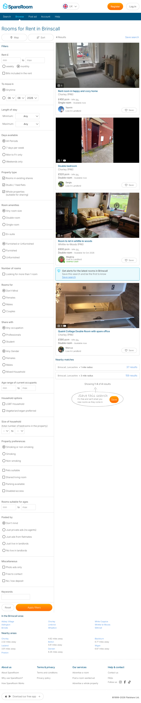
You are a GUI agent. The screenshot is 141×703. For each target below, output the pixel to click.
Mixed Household (15, 371)
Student (10, 341)
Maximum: (8, 123)
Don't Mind (12, 290)
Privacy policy (44, 678)
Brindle (5, 628)
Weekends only (14, 161)
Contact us (113, 672)
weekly (10, 66)
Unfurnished (13, 257)
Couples (10, 311)
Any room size (14, 210)
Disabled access (15, 490)
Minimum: (8, 115)
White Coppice (101, 621)
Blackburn (99, 638)
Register (115, 6)
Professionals (13, 334)
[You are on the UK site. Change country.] (70, 6)
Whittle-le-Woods (102, 624)
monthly (25, 66)
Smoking (11, 453)
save (114, 399)
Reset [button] (8, 607)
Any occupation (14, 327)
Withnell (98, 628)
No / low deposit (14, 580)
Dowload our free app (22, 696)
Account (45, 16)
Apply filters (34, 607)
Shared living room (16, 477)
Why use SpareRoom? (12, 678)
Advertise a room (80, 672)
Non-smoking (13, 460)
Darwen (51, 648)
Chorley (51, 621)
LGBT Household (15, 403)
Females (10, 297)
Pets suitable (13, 470)
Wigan (97, 645)
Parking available (15, 483)
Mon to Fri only (14, 154)
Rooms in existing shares (19, 178)
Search (7, 16)
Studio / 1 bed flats (16, 184)
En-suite (10, 234)
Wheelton (52, 628)
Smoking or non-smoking (19, 446)
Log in (132, 6)
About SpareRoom (10, 672)
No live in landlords (16, 550)
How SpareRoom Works (13, 683)
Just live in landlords (17, 543)
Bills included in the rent (19, 73)
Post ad (32, 16)
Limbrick (52, 624)
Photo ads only (14, 567)
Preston (5, 652)
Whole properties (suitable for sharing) (17, 193)
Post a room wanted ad (83, 678)
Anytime (10, 89)
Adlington (6, 624)
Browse (19, 16)
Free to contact (14, 573)
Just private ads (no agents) (21, 529)
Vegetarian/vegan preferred (21, 410)
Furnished (11, 250)
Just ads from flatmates (19, 536)
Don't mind (12, 523)
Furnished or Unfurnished (20, 243)
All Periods (12, 140)
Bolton (51, 642)
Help (57, 16)
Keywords (7, 592)
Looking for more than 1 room (22, 274)
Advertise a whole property (85, 683)
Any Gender (12, 351)
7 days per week (15, 147)
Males (9, 304)
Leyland (5, 645)
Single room (12, 224)
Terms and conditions (47, 672)
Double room (13, 217)
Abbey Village (8, 621)
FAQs (110, 678)
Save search (132, 37)
